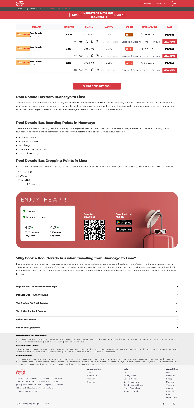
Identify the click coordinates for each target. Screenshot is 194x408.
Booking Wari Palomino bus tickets (79, 352)
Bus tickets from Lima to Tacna (43, 364)
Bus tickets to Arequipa (26, 339)
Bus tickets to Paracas (48, 339)
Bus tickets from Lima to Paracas (49, 362)
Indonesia (170, 376)
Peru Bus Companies (105, 352)
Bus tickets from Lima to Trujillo (79, 362)
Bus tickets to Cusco (53, 342)
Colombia (170, 391)
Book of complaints (132, 388)
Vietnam (170, 385)
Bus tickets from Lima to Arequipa (31, 359)
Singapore (171, 379)
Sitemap (91, 382)
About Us (91, 373)
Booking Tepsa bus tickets (77, 349)
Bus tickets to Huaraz (33, 342)
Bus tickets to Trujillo (109, 339)
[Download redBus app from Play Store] (124, 224)
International (171, 397)
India (168, 373)
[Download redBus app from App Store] (124, 231)
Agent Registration (132, 391)
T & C (126, 373)
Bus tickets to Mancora (131, 339)
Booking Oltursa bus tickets (52, 349)
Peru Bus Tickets (98, 364)
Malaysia (170, 382)
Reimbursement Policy (134, 385)
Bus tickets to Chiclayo (153, 339)
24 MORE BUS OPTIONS (97, 86)
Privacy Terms (130, 376)
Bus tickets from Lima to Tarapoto (74, 364)
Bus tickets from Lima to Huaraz (91, 359)
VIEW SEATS (169, 42)
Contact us (92, 376)
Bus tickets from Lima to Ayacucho (142, 362)
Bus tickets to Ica (67, 339)
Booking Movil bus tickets (156, 349)
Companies (92, 379)
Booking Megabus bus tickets (129, 349)
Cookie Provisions (131, 379)
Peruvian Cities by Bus (74, 342)
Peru (168, 394)
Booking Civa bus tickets (27, 349)
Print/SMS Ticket (145, 3)
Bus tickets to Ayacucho (87, 339)
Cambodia (171, 388)
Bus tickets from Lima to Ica (119, 359)
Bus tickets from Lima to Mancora (147, 359)
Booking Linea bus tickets (103, 349)
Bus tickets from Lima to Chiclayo (109, 362)
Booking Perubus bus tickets (48, 352)
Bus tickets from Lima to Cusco (61, 359)
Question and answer (133, 382)
